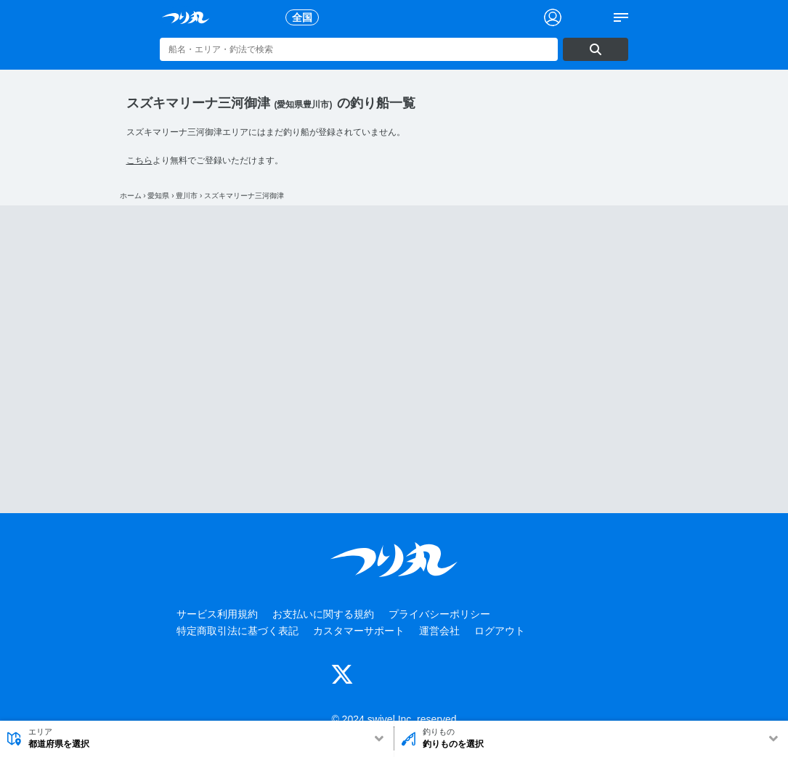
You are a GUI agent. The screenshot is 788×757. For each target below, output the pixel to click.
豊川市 (187, 196)
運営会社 (439, 631)
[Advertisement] (394, 359)
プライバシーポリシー (439, 614)
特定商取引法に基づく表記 (237, 631)
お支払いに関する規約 (323, 614)
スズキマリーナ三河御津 (244, 196)
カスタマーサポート (359, 631)
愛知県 (158, 196)
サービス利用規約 (217, 614)
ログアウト (499, 631)
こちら (139, 160)
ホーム (131, 196)
